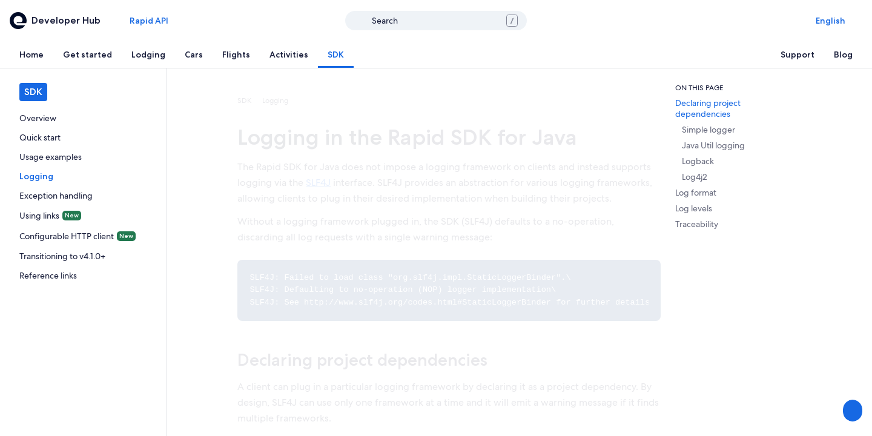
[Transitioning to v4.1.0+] (83, 256)
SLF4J (318, 182)
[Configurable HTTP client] (83, 236)
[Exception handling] (83, 195)
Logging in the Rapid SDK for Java (407, 137)
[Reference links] (83, 275)
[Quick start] (83, 137)
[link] (83, 118)
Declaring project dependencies (362, 359)
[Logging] (83, 176)
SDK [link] (244, 100)
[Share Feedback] (851, 410)
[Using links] (83, 215)
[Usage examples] (83, 157)
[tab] (31, 54)
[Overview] (83, 118)
